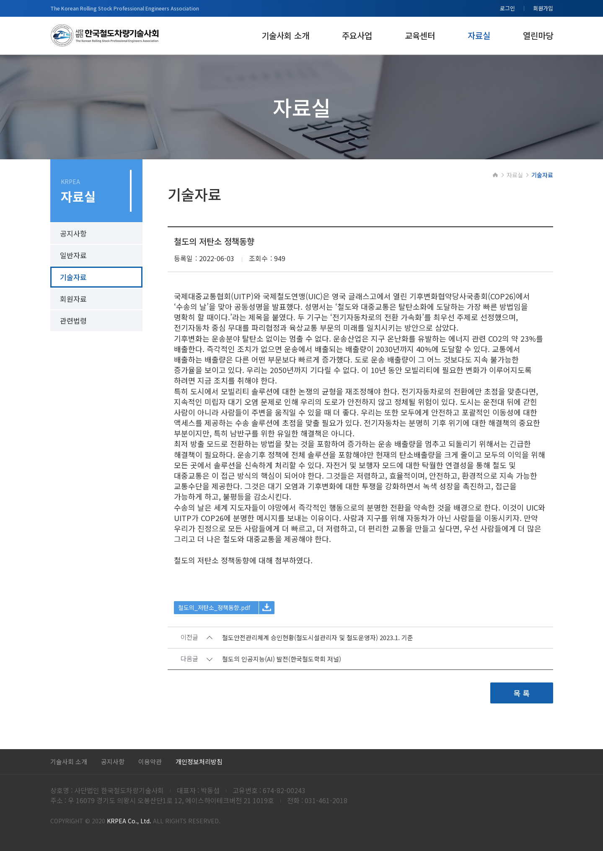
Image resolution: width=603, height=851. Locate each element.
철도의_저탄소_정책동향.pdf (214, 608)
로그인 (507, 8)
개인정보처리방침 (199, 761)
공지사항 (112, 761)
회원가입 (543, 8)
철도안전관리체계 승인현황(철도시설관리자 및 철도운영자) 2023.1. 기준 (317, 638)
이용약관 (150, 761)
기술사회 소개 (68, 761)
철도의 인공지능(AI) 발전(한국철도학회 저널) (281, 660)
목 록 (521, 693)
